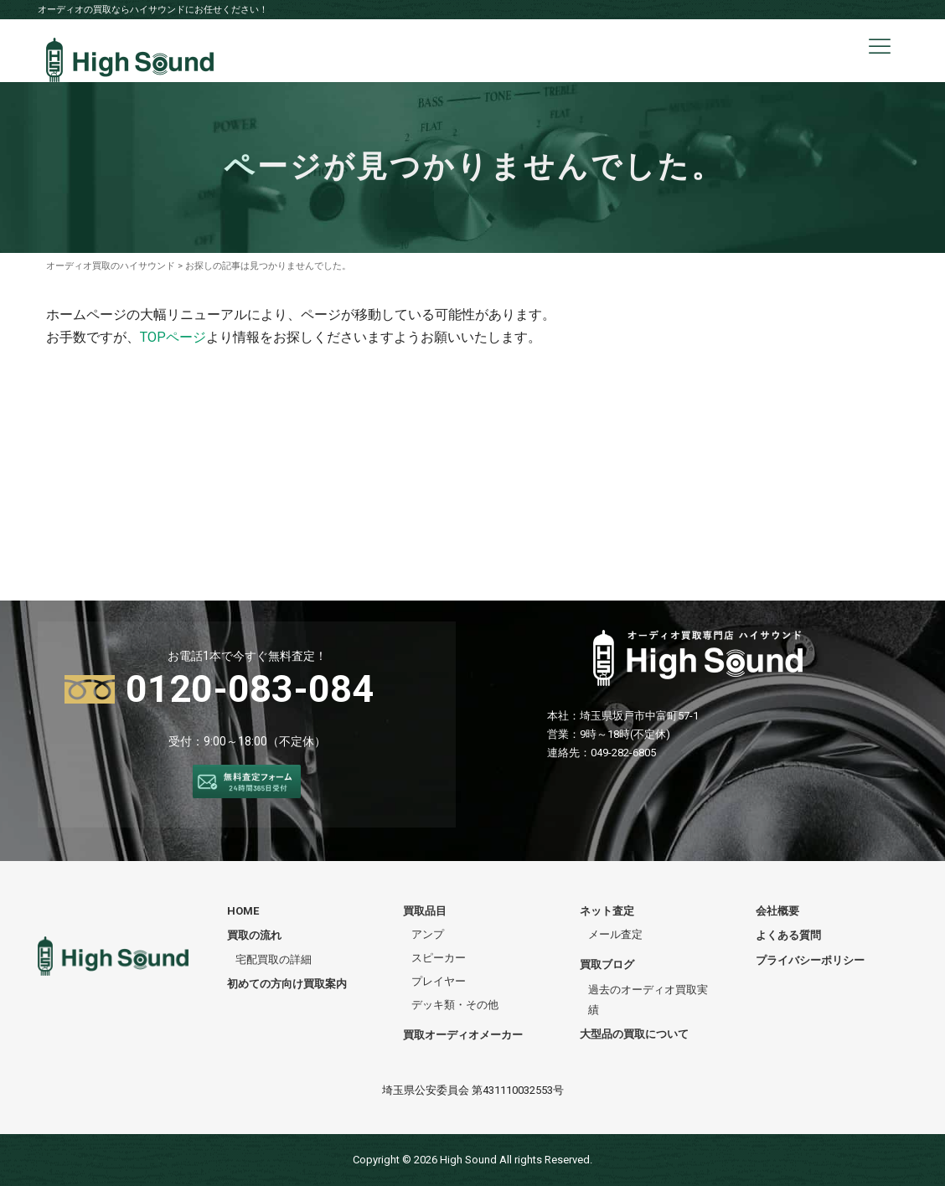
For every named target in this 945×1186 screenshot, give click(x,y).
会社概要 (777, 911)
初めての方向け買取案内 (287, 983)
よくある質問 (788, 935)
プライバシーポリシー (810, 960)
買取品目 (425, 911)
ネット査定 (607, 911)
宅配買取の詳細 (273, 959)
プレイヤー (438, 981)
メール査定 (615, 934)
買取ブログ (607, 964)
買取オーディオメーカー (463, 1035)
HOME (243, 911)
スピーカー (438, 957)
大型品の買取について (634, 1034)
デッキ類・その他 (454, 1004)
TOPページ (173, 337)
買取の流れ (254, 935)
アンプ (427, 934)
